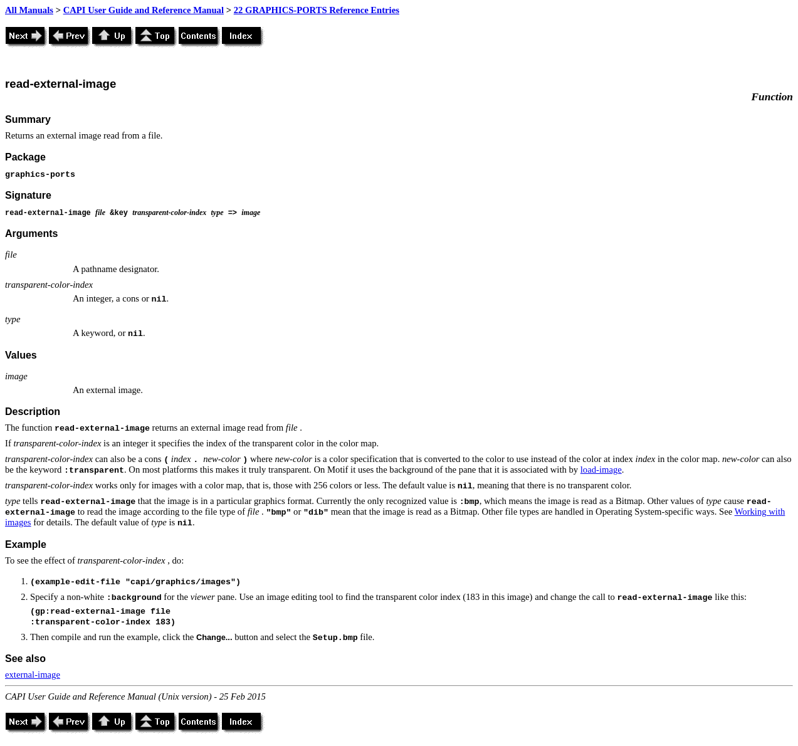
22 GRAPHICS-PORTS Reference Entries (316, 10)
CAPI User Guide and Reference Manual (143, 10)
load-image (601, 470)
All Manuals (29, 10)
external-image (32, 675)
